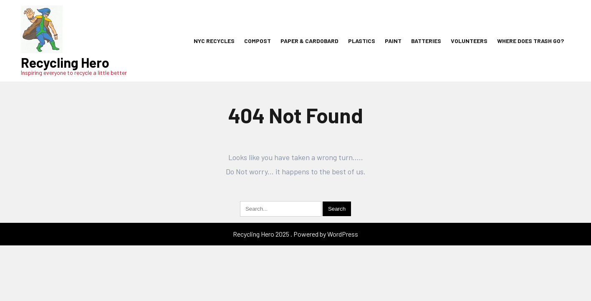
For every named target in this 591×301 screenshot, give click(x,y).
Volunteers (469, 40)
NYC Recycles (214, 40)
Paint (393, 40)
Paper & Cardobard (309, 40)
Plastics (361, 40)
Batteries (426, 40)
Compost (257, 40)
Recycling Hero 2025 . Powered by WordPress (295, 234)
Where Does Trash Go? (530, 40)
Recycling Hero (65, 62)
